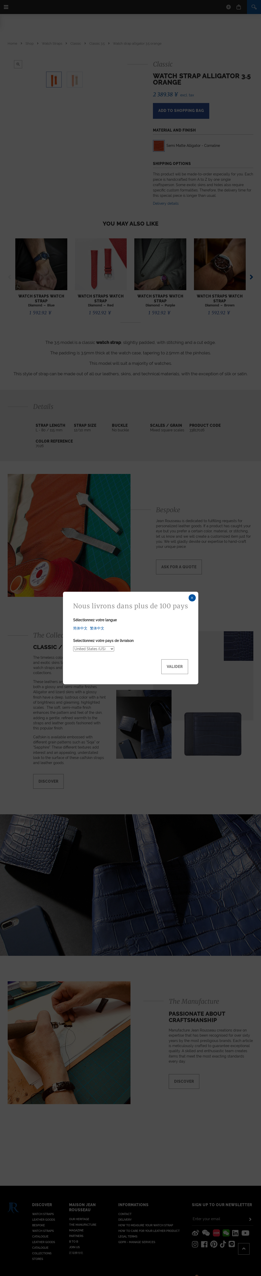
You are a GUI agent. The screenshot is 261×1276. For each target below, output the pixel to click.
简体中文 (80, 628)
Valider (175, 667)
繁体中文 (97, 628)
